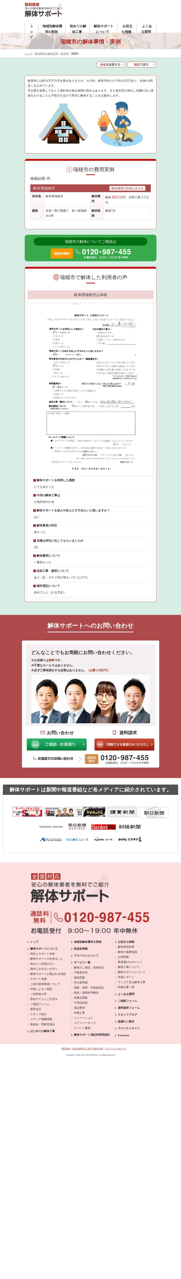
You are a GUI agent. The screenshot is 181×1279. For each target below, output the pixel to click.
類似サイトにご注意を (44, 1061)
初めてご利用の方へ (42, 1026)
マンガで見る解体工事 (131, 1044)
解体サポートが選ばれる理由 (48, 1036)
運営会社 (35, 1071)
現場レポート (126, 1039)
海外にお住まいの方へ (44, 1031)
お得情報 (123, 1019)
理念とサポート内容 (42, 1016)
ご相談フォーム (39, 1066)
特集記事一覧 (126, 1049)
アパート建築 (82, 1090)
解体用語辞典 (126, 1009)
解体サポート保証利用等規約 (92, 1097)
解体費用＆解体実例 (46, 53)
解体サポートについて (44, 1011)
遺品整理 (79, 1070)
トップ (31, 31)
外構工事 (79, 1075)
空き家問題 (81, 1045)
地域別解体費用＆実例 (87, 1004)
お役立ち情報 (126, 1004)
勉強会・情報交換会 (42, 1086)
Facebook (123, 1097)
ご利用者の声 (38, 1056)
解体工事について (129, 1029)
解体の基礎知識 (127, 1014)
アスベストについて (86, 1017)
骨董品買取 (81, 1060)
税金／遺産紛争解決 (86, 1055)
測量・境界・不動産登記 (89, 1049)
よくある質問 (126, 1056)
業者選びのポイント (130, 1024)
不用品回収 (81, 1065)
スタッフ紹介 (38, 1076)
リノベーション (83, 1080)
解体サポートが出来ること (46, 1021)
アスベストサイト (129, 1090)
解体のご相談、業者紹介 (89, 1029)
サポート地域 (38, 1041)
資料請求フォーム (129, 1070)
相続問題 (79, 1039)
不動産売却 (81, 1034)
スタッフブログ (127, 1077)
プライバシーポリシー (116, 1111)
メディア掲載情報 (41, 1081)
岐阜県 (64, 53)
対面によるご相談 (41, 1051)
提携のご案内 (126, 1083)
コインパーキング (85, 1085)
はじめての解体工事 (42, 1093)
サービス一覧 (82, 1024)
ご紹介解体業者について (45, 1046)
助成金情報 (81, 1011)
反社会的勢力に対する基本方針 (87, 1111)
